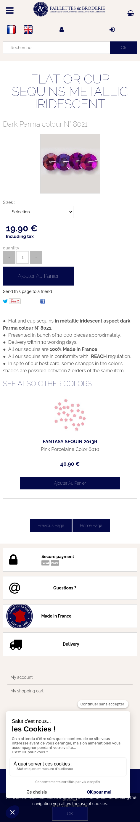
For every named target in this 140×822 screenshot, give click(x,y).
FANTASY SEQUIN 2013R (70, 441)
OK (70, 813)
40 (70, 464)
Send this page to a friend (27, 291)
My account (21, 677)
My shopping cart (27, 691)
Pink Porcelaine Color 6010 (70, 449)
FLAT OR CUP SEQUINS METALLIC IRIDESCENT (70, 91)
